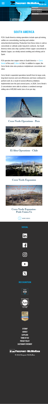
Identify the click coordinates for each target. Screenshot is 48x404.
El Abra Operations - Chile (24, 151)
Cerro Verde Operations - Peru (24, 121)
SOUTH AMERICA (37, 11)
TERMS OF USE (25, 338)
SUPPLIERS (25, 335)
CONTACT (25, 332)
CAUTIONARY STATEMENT (25, 344)
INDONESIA (35, 14)
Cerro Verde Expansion (24, 180)
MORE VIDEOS (24, 218)
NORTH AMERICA (37, 10)
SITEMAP (25, 328)
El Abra (16, 63)
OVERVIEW (35, 7)
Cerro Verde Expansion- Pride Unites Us (24, 211)
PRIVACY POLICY (25, 341)
